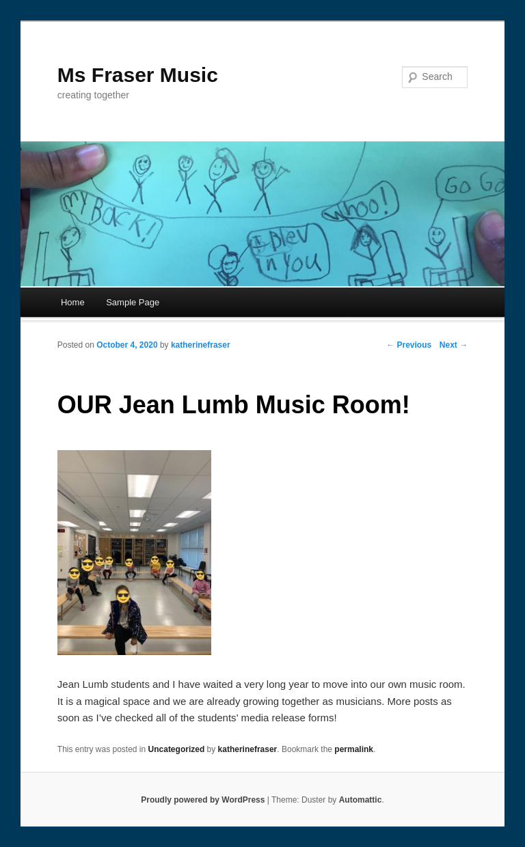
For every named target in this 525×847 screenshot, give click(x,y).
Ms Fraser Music (137, 75)
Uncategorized (176, 749)
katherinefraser (200, 345)
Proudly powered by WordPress (203, 800)
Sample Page (132, 302)
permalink (353, 749)
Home (73, 302)
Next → (454, 345)
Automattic (360, 800)
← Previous (408, 345)
